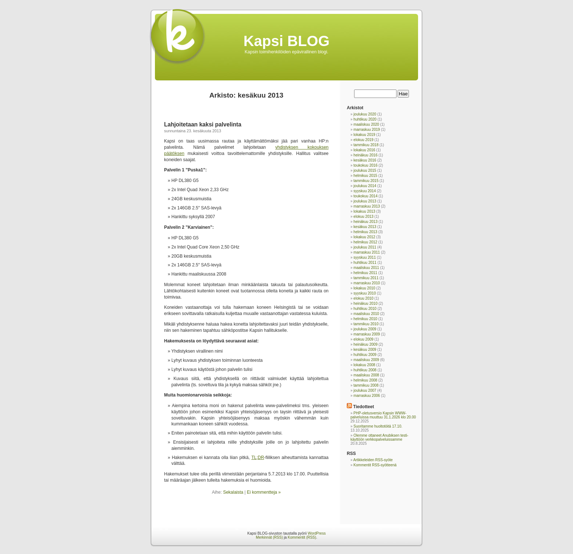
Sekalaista (233, 492)
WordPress (317, 533)
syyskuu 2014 (364, 191)
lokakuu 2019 (364, 135)
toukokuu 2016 (365, 165)
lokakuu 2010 (364, 288)
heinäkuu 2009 (365, 344)
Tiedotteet (363, 406)
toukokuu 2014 (365, 196)
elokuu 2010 (363, 298)
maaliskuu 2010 (366, 314)
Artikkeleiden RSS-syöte (373, 460)
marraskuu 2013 (366, 206)
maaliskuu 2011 (366, 268)
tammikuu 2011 (365, 278)
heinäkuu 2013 (365, 222)
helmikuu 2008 (365, 380)
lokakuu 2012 (364, 237)
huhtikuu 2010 (364, 309)
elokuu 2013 (363, 217)
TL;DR (257, 457)
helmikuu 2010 (365, 319)
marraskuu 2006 (366, 396)
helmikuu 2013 (365, 232)
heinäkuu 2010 (365, 303)
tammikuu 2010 (365, 324)
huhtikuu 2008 (364, 370)
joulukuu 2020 (364, 114)
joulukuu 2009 (364, 329)
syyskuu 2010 (364, 293)
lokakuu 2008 (364, 365)
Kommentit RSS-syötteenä (374, 465)
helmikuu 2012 (365, 242)
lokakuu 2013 (364, 211)
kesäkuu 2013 (364, 227)
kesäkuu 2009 (364, 350)
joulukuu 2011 (364, 247)
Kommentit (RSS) (302, 537)
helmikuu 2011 (365, 273)
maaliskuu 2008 (366, 375)
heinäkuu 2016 (365, 155)
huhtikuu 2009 (364, 355)
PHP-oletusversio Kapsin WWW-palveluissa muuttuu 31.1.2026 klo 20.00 (383, 415)
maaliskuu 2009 (366, 360)
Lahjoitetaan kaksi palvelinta (202, 124)
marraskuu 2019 (366, 130)
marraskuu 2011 (366, 252)
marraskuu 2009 (366, 334)
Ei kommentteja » (264, 492)
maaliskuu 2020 (366, 124)
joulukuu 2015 (364, 170)
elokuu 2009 (363, 339)
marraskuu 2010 (366, 283)
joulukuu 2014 (364, 186)
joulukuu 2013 (364, 201)
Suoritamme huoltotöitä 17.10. (377, 426)
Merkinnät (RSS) (269, 537)
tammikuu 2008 (365, 385)
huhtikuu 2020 (364, 119)
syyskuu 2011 (364, 257)
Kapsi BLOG (286, 41)
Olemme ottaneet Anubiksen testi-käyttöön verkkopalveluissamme (379, 437)
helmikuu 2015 (365, 176)
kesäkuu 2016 (364, 160)
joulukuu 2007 (364, 390)
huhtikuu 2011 (364, 263)
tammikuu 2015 (365, 181)
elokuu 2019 (363, 140)
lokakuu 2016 (364, 150)
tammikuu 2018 (365, 145)
